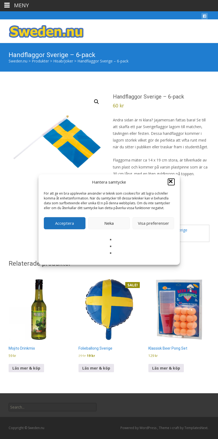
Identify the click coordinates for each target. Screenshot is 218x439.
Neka (109, 223)
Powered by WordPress (138, 428)
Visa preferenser (153, 223)
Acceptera (64, 223)
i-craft (175, 428)
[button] (171, 182)
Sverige (181, 230)
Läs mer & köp (26, 368)
